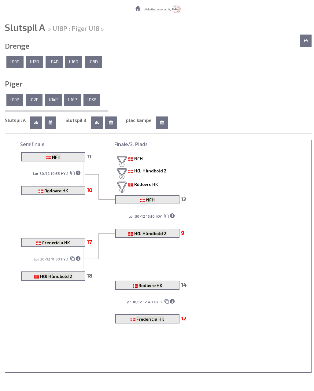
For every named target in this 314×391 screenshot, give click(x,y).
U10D (15, 61)
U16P (72, 99)
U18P (91, 99)
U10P (14, 99)
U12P (34, 99)
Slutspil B (75, 120)
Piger (14, 83)
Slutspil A (15, 120)
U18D (93, 61)
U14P (53, 99)
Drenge (17, 46)
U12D (34, 61)
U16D (73, 61)
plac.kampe (139, 120)
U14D (54, 61)
